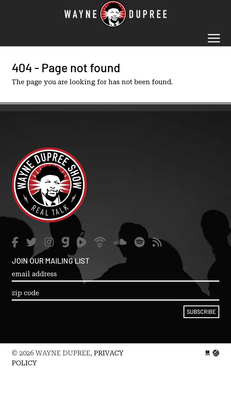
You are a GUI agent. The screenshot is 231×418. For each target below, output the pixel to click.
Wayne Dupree (115, 15)
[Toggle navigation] (214, 38)
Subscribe (201, 311)
